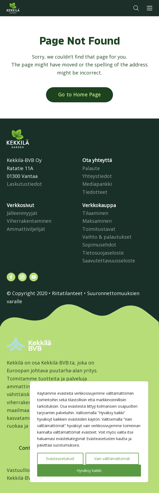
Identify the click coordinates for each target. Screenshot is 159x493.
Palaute (91, 168)
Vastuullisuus (22, 470)
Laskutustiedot (24, 184)
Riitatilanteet (67, 293)
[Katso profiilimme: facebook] (11, 277)
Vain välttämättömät (112, 458)
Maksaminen (97, 221)
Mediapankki (97, 184)
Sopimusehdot (99, 244)
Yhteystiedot (97, 176)
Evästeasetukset (60, 458)
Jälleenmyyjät (22, 213)
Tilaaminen (95, 213)
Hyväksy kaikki (89, 470)
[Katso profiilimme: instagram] (22, 277)
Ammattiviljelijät (26, 229)
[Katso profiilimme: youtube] (33, 277)
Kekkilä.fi (24, 8)
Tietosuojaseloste (103, 252)
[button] (136, 8)
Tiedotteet (94, 192)
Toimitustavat (98, 229)
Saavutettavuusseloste (108, 260)
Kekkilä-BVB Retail (28, 478)
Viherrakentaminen (29, 221)
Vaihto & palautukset (107, 237)
